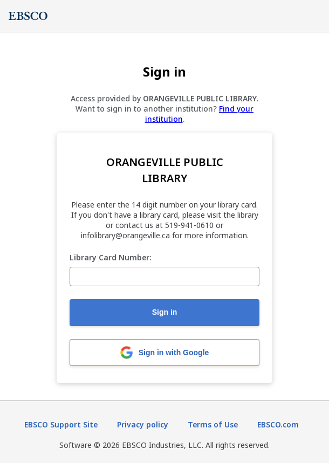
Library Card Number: (111, 257)
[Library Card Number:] (164, 276)
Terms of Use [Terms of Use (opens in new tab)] (213, 424)
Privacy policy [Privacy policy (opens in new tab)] (142, 424)
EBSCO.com (278, 424)
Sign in (164, 312)
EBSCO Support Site (61, 424)
